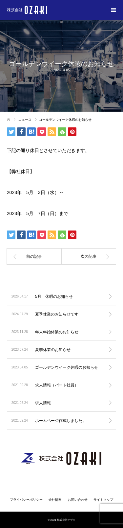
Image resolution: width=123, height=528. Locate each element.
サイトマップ (103, 499)
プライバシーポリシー (26, 499)
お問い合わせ (78, 499)
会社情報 (55, 499)
